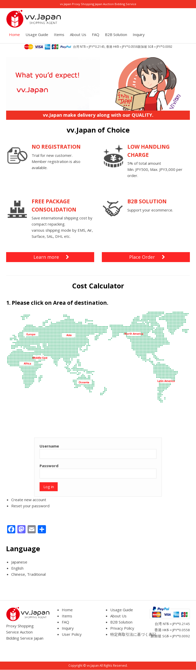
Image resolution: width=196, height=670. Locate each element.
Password (49, 465)
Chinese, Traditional (28, 574)
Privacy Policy (122, 628)
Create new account (28, 499)
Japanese (19, 562)
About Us (78, 34)
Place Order (147, 257)
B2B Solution (116, 34)
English (17, 568)
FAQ (95, 34)
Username (49, 446)
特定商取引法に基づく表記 (133, 634)
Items (59, 34)
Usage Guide (37, 34)
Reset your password (30, 505)
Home (14, 34)
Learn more (51, 257)
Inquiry (139, 34)
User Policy (72, 634)
